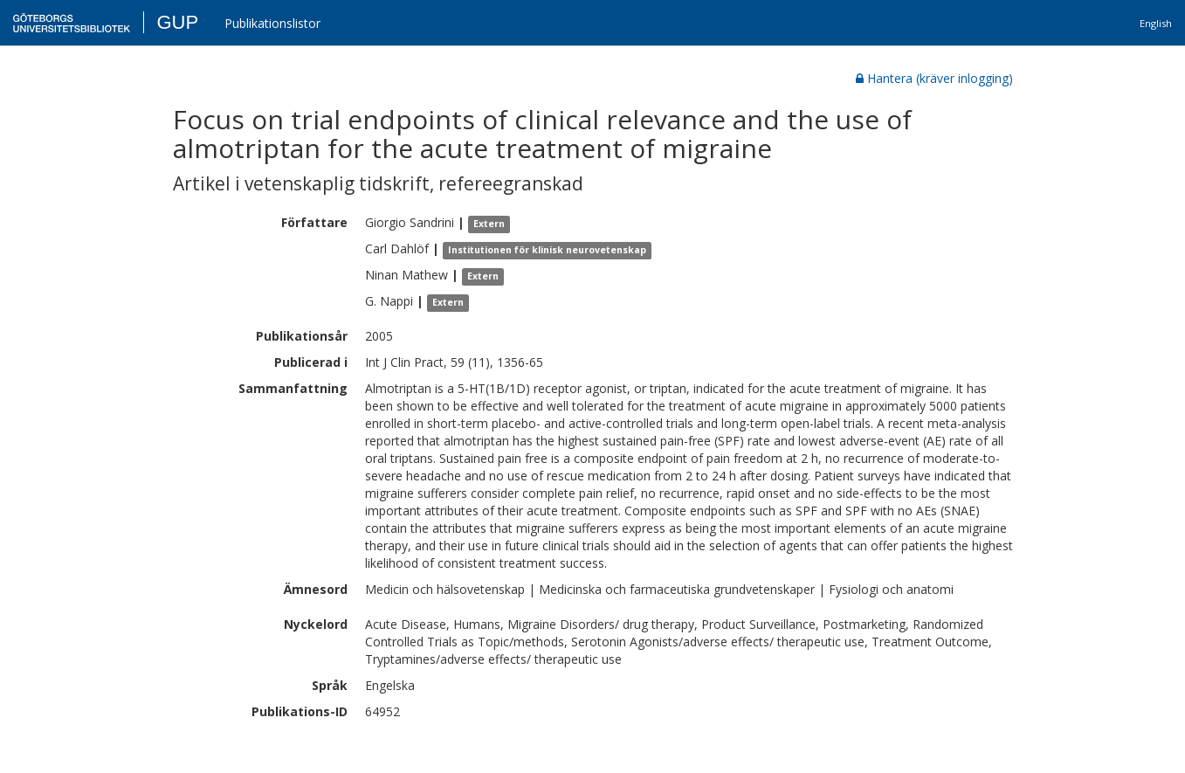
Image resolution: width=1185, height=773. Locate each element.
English (1156, 23)
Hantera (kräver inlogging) (934, 78)
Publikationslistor (272, 23)
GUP (177, 22)
